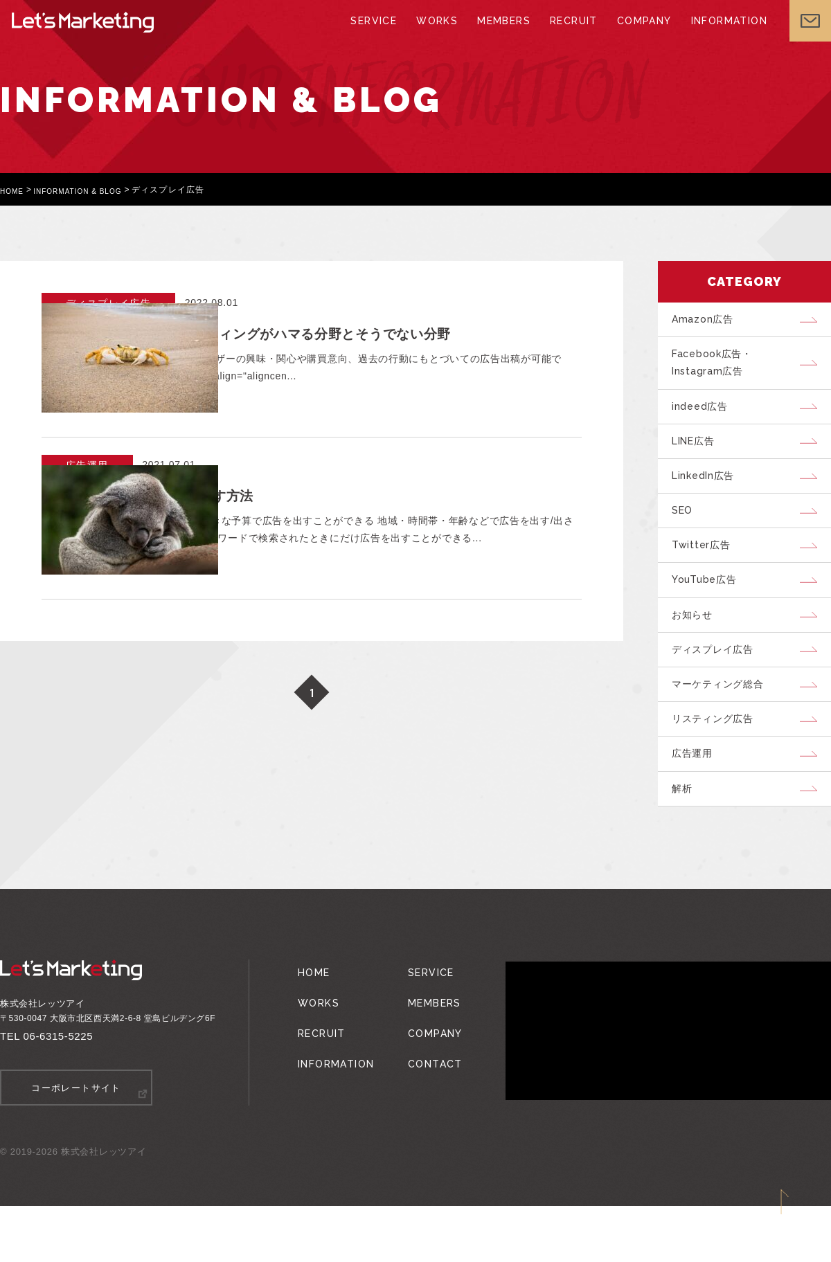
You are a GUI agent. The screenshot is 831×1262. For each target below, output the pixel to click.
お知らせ (697, 650)
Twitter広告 (706, 572)
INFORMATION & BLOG (91, 190)
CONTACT (425, 1099)
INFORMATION (717, 34)
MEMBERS (503, 34)
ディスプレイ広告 (718, 689)
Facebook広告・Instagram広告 (718, 369)
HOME (14, 190)
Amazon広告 (707, 321)
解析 (686, 844)
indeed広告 (704, 417)
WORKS (438, 34)
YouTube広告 (710, 611)
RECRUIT (569, 34)
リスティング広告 (718, 766)
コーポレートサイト (76, 1144)
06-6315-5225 (58, 1093)
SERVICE (378, 34)
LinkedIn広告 (708, 495)
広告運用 (697, 805)
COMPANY (637, 34)
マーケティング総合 (724, 727)
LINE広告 (699, 456)
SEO (686, 534)
